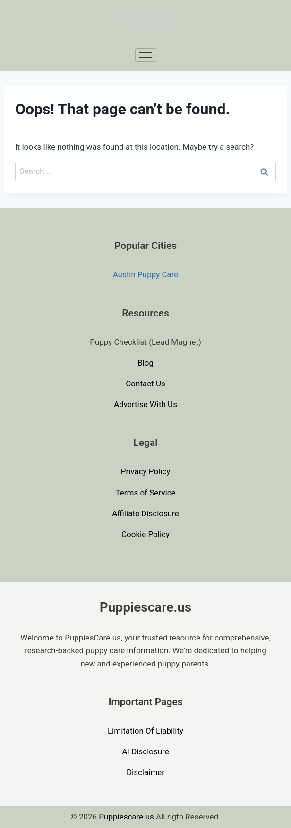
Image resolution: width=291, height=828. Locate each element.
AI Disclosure (145, 751)
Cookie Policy (145, 534)
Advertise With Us (145, 404)
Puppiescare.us (126, 816)
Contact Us (145, 383)
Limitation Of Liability (145, 730)
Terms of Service (145, 492)
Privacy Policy (146, 471)
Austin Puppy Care (146, 274)
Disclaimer (145, 772)
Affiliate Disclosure (145, 513)
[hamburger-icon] (145, 55)
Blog (145, 362)
